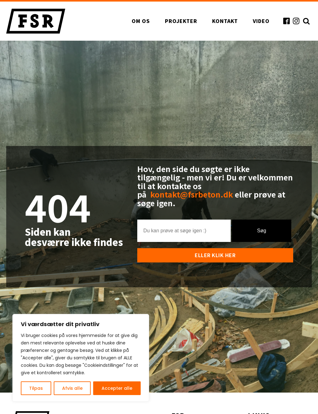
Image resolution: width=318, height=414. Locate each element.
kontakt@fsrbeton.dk (192, 194)
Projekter (181, 21)
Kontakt (225, 21)
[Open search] (305, 21)
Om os (141, 21)
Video (261, 21)
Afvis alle (72, 388)
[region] (80, 358)
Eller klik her (215, 255)
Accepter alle (117, 388)
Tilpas (36, 388)
